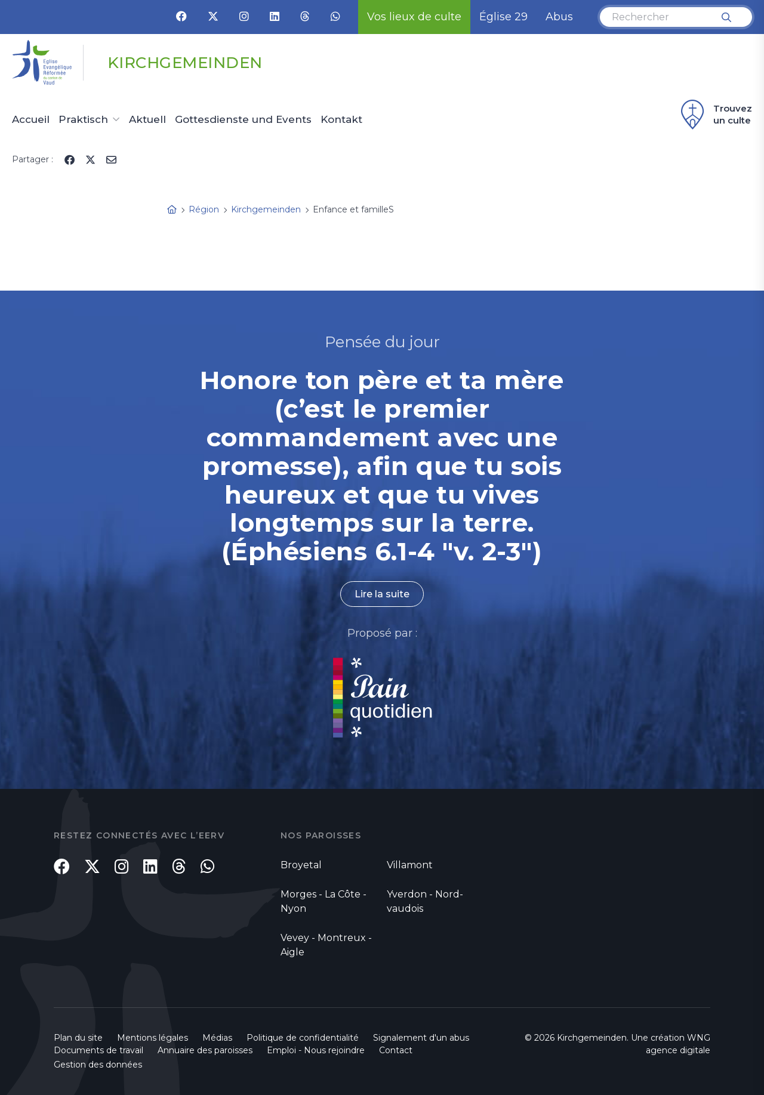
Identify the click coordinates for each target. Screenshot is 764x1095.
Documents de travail (98, 1050)
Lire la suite (382, 594)
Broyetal (301, 865)
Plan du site (78, 1037)
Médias (217, 1037)
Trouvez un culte (714, 114)
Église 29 (503, 16)
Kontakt (341, 120)
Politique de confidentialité (303, 1037)
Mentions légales (152, 1037)
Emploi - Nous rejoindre (316, 1050)
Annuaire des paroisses (205, 1050)
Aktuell (147, 120)
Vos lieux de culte (414, 16)
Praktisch (83, 120)
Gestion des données (98, 1064)
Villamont (410, 865)
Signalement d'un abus (421, 1037)
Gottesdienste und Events (243, 120)
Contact (395, 1050)
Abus (559, 16)
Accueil (31, 120)
